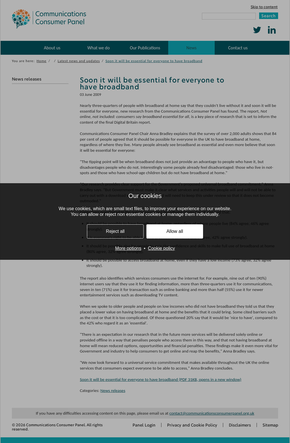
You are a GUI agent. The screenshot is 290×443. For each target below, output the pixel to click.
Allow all (175, 231)
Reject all (115, 231)
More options (128, 248)
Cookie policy (161, 248)
